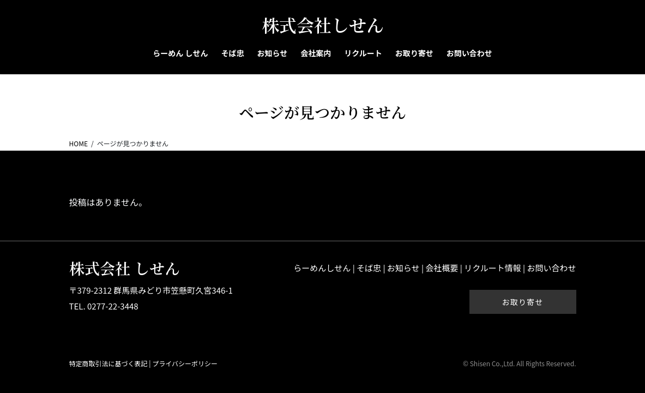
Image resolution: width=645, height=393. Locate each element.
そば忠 (369, 267)
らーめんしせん (322, 267)
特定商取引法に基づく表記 (108, 363)
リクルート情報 (492, 267)
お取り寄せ (523, 301)
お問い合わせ (551, 267)
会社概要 (441, 267)
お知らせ (403, 267)
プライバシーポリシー (185, 363)
